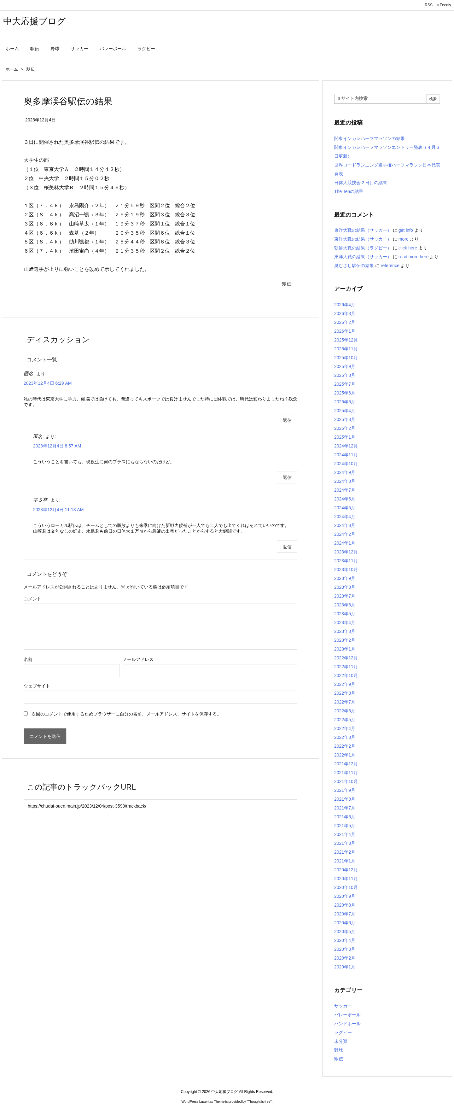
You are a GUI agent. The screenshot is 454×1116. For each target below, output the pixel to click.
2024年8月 (344, 481)
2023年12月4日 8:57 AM (57, 445)
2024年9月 (344, 472)
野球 (338, 1050)
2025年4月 (344, 410)
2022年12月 (346, 657)
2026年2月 (344, 322)
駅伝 (30, 69)
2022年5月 (344, 719)
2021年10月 (346, 781)
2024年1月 (344, 543)
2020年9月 (344, 896)
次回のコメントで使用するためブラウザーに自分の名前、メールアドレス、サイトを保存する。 (126, 713)
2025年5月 (344, 401)
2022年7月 (344, 701)
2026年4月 (344, 304)
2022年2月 (344, 746)
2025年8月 (344, 375)
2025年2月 (344, 428)
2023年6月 (344, 604)
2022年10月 (346, 675)
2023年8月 (344, 587)
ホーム (12, 69)
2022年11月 (346, 666)
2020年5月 (344, 931)
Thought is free (259, 1101)
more (404, 239)
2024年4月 (344, 516)
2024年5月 (344, 507)
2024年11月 (346, 454)
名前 (28, 659)
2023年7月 (344, 596)
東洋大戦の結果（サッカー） (363, 230)
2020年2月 (344, 958)
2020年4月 (344, 940)
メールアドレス (138, 659)
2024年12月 (346, 445)
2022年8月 (344, 693)
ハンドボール (347, 1023)
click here (408, 247)
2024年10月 (346, 463)
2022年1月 (344, 754)
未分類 (340, 1041)
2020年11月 (346, 878)
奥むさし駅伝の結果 (354, 265)
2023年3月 (344, 631)
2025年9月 (344, 366)
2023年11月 (346, 560)
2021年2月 (344, 852)
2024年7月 (344, 490)
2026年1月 (344, 331)
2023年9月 (344, 578)
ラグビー (343, 1032)
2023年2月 (344, 640)
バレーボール (347, 1014)
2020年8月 (344, 905)
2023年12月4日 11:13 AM (58, 509)
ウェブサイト (37, 685)
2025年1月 (344, 437)
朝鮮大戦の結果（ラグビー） (363, 247)
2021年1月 (344, 860)
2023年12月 (346, 551)
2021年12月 (346, 763)
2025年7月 (344, 384)
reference (390, 265)
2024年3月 (344, 525)
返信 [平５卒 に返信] (287, 546)
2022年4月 (344, 728)
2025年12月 (346, 339)
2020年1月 (344, 966)
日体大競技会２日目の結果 (360, 182)
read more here (414, 256)
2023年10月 (346, 569)
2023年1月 (344, 648)
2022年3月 (344, 737)
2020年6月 (344, 922)
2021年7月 (344, 807)
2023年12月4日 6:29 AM (48, 383)
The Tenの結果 (348, 191)
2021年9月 (344, 790)
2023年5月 (344, 613)
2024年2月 (344, 534)
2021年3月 (344, 843)
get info (406, 230)
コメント (32, 598)
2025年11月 (346, 348)
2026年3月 (344, 313)
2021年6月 (344, 816)
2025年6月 (344, 392)
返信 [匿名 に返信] (287, 420)
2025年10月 (346, 357)
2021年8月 (344, 799)
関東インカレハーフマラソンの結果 (369, 138)
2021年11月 (346, 772)
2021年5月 (344, 825)
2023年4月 (344, 622)
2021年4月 (344, 834)
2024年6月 (344, 498)
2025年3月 (344, 419)
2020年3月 (344, 949)
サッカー (343, 1005)
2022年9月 (344, 684)
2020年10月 (346, 887)
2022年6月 (344, 710)
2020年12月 (346, 869)
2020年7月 (344, 913)
